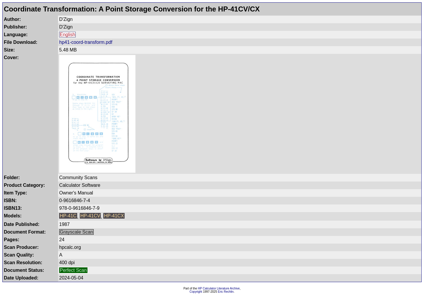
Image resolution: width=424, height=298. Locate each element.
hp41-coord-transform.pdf (85, 42)
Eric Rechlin (225, 291)
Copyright (196, 291)
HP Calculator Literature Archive (219, 288)
